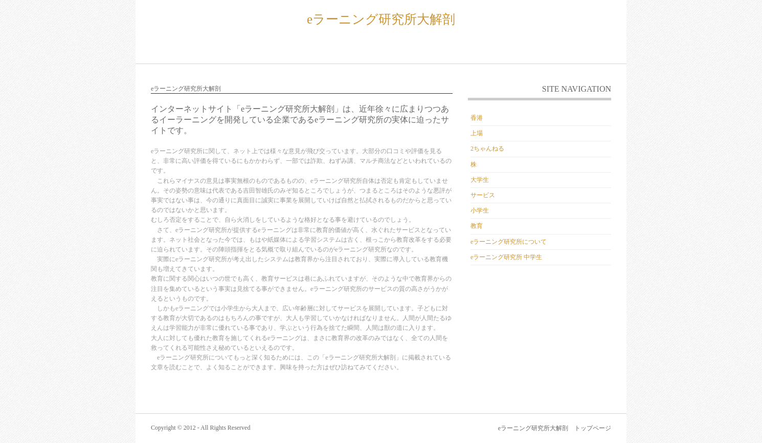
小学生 (479, 210)
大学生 (479, 179)
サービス (482, 195)
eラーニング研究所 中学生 (506, 257)
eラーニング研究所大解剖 (381, 19)
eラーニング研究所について (508, 241)
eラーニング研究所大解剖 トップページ (554, 428)
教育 (476, 225)
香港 (476, 117)
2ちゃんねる (487, 148)
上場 (476, 133)
